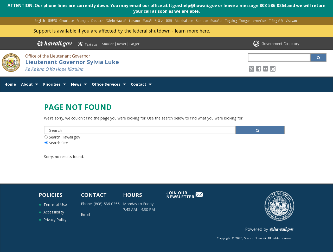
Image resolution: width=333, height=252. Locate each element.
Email (85, 214)
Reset (121, 43)
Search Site (58, 142)
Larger (134, 43)
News (76, 84)
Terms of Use (55, 204)
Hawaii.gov (54, 44)
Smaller (108, 43)
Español (216, 20)
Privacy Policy (54, 219)
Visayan (291, 20)
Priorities (52, 84)
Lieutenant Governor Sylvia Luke (72, 61)
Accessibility (53, 212)
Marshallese (184, 20)
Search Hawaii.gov (64, 137)
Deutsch (97, 20)
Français (83, 20)
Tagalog (231, 20)
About (27, 84)
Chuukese (66, 20)
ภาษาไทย (259, 20)
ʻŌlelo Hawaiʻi (116, 20)
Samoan (202, 20)
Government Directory (280, 43)
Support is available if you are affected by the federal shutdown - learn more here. (122, 31)
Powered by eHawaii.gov (270, 231)
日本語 (147, 20)
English (40, 20)
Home (10, 84)
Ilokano (134, 20)
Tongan (245, 20)
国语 (169, 20)
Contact (138, 84)
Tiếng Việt (276, 20)
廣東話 (52, 20)
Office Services (106, 84)
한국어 (159, 20)
